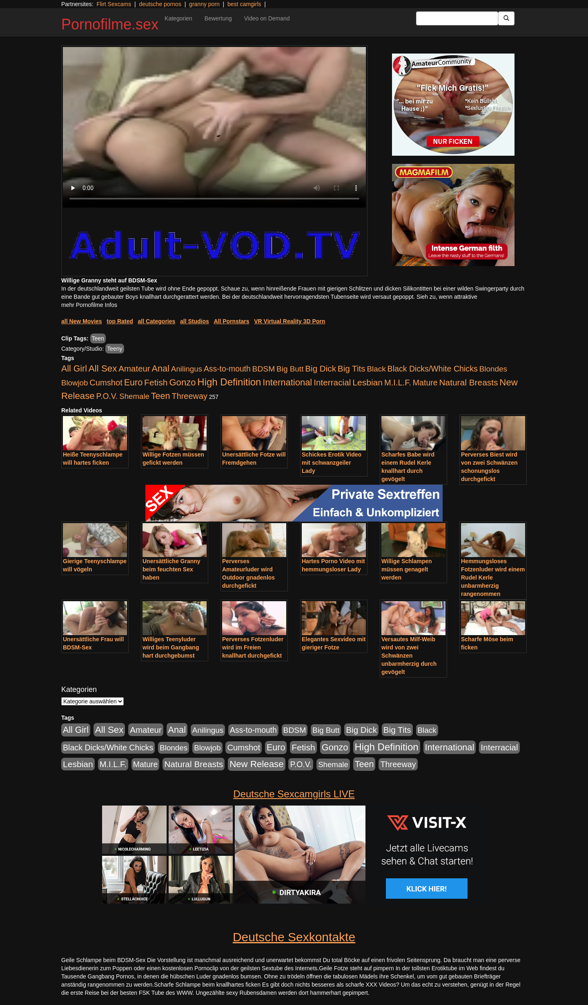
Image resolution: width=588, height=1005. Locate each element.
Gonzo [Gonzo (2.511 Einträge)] (182, 382)
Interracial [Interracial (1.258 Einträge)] (332, 382)
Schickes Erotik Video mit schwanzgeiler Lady (331, 462)
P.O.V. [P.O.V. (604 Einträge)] (107, 396)
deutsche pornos (160, 4)
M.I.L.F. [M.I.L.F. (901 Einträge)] (397, 382)
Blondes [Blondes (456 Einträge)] (493, 369)
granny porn (204, 4)
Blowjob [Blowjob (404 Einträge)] (74, 382)
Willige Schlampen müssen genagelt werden (406, 569)
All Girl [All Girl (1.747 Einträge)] (74, 369)
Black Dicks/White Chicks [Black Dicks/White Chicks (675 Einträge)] (433, 368)
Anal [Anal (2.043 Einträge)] (160, 368)
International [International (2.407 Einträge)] (287, 382)
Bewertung (218, 18)
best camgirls (244, 4)
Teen (98, 338)
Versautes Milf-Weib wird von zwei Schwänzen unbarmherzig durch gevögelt (409, 655)
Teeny (114, 348)
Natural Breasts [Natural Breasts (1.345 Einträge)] (468, 382)
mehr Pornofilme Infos (89, 305)
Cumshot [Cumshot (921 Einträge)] (105, 382)
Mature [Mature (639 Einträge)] (425, 382)
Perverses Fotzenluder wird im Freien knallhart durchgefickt (252, 647)
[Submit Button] (506, 18)
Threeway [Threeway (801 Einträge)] (189, 396)
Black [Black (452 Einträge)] (376, 369)
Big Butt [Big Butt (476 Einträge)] (289, 369)
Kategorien (178, 18)
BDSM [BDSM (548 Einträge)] (263, 369)
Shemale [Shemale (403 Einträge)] (134, 396)
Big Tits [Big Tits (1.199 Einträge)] (351, 368)
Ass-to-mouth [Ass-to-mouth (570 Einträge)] (227, 369)
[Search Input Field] (457, 18)
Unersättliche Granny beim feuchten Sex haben (171, 569)
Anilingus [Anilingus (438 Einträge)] (186, 369)
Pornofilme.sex (109, 24)
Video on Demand (267, 18)
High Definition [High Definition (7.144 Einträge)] (229, 381)
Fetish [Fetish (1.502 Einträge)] (155, 382)
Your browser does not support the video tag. (214, 127)
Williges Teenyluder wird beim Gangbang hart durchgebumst (171, 647)
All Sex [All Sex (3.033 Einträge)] (103, 368)
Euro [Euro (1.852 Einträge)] (133, 382)
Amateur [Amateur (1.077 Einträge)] (134, 368)
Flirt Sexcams (113, 4)
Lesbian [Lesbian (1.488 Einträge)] (367, 382)
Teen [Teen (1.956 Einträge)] (160, 396)
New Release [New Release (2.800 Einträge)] (256, 764)
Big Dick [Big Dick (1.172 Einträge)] (320, 368)
